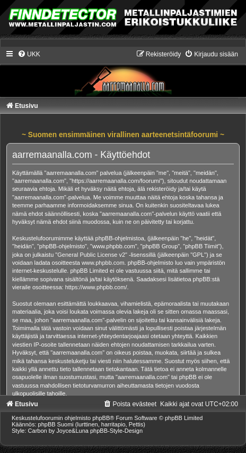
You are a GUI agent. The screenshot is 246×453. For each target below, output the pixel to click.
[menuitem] (28, 54)
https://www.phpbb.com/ (96, 287)
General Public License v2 (91, 254)
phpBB (101, 418)
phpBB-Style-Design (116, 430)
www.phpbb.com (103, 262)
